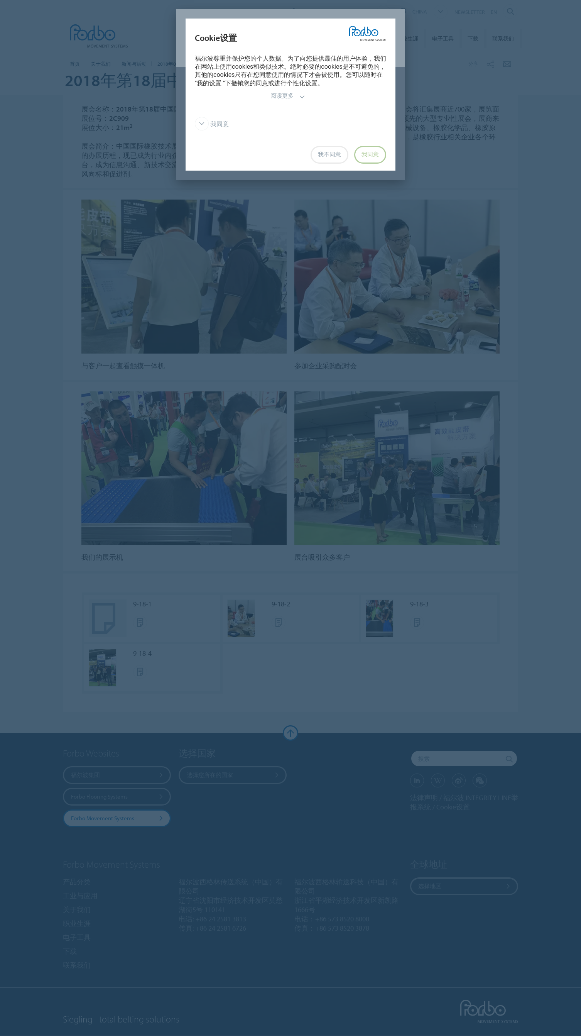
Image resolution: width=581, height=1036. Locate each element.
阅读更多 (287, 96)
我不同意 (329, 154)
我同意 (212, 124)
